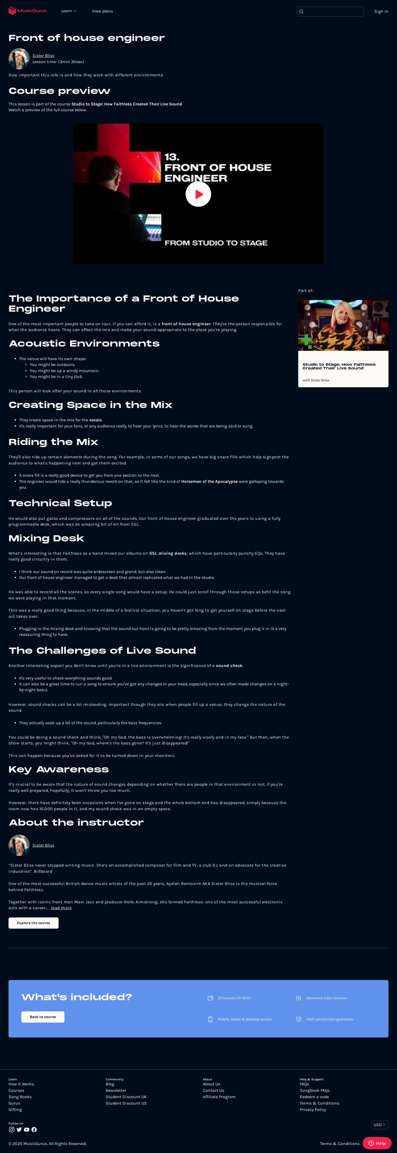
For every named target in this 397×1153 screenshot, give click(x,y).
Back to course (43, 1017)
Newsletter (116, 1090)
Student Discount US (126, 1103)
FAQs (304, 1084)
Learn (67, 10)
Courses (16, 1090)
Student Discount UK (126, 1097)
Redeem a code (314, 1097)
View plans (102, 11)
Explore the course (33, 923)
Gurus (14, 1103)
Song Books (20, 1097)
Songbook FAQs (315, 1090)
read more (61, 907)
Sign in (381, 11)
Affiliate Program (219, 1097)
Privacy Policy (313, 1109)
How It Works (21, 1084)
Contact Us (213, 1090)
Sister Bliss (43, 55)
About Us (211, 1084)
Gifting (15, 1109)
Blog (110, 1084)
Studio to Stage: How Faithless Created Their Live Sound (339, 366)
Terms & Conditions (319, 1103)
